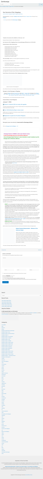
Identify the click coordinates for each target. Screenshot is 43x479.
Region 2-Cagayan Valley (27, 16)
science (3, 437)
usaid (2, 444)
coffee (2, 362)
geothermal (3, 386)
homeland (3, 396)
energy (3, 371)
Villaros (33, 95)
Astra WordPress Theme (28, 474)
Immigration (3, 405)
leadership (3, 408)
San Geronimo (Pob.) (33, 94)
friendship (3, 381)
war (2, 446)
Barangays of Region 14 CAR (6, 339)
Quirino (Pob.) (27, 94)
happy (2, 390)
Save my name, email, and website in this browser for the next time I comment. (15, 273)
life (2, 409)
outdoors (3, 418)
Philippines (4, 17)
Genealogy (3, 384)
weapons (3, 449)
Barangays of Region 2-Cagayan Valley (7, 343)
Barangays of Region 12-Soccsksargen (7, 336)
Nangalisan (17, 94)
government (3, 389)
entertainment (4, 374)
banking (3, 329)
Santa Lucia (16, 95)
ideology (3, 403)
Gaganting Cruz (4, 383)
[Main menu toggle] (41, 4)
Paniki (20, 94)
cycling (3, 367)
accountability (4, 324)
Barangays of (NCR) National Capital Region (8, 330)
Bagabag (15, 16)
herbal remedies (4, 393)
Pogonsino (23, 94)
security (3, 438)
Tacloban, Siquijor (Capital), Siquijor (7, 306)
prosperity (3, 427)
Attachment (4, 275)
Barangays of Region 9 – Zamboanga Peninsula (8, 355)
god (2, 387)
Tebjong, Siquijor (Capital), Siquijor (7, 303)
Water (2, 447)
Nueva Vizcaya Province (16, 93)
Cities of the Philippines (5, 361)
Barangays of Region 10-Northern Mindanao (8, 333)
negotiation (3, 415)
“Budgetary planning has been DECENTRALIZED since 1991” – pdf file (15, 218)
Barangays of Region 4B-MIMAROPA (7, 348)
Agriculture (3, 327)
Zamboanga (5, 1)
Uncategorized (4, 440)
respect (3, 434)
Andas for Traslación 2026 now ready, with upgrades (15, 104)
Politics (3, 422)
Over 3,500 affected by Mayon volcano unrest (13, 110)
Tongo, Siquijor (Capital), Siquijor (6, 300)
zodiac (3, 453)
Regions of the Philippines (5, 431)
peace (2, 419)
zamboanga (3, 450)
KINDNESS (35, 312)
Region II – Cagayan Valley (25, 93)
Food (2, 380)
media (2, 412)
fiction (2, 377)
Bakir (4, 94)
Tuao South (23, 95)
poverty (3, 424)
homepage (3, 399)
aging (2, 326)
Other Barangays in (15, 19)
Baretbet (7, 94)
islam (2, 406)
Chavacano (3, 359)
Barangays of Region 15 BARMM (6, 340)
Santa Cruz (12, 95)
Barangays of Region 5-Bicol (6, 349)
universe (3, 443)
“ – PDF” (12, 126)
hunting (3, 402)
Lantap (12, 94)
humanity (3, 400)
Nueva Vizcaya (20, 16)
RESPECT (31, 312)
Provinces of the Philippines (6, 428)
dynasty (3, 368)
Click (5, 19)
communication (4, 364)
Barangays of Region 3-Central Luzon (7, 345)
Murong (14, 94)
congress (3, 365)
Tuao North (20, 95)
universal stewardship (5, 441)
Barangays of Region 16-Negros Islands (7, 342)
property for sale (4, 425)
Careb (9, 94)
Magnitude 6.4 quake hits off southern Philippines (14, 115)
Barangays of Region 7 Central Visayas (7, 352)
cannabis (3, 358)
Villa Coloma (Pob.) (28, 95)
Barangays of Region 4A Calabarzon (7, 346)
